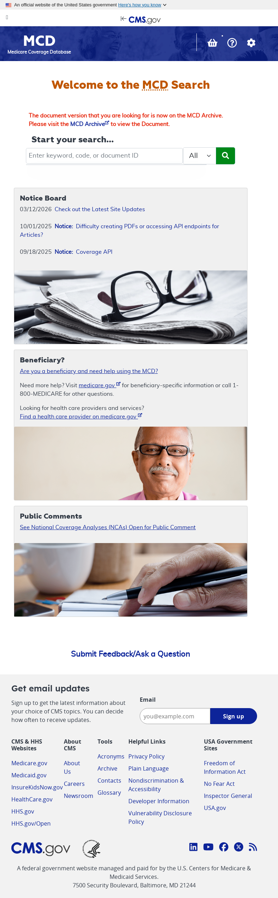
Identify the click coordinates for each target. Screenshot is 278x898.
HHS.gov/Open (31, 823)
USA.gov (215, 808)
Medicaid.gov (28, 775)
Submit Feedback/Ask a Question (130, 654)
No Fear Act (219, 784)
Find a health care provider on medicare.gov (81, 416)
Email (148, 699)
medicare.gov (100, 385)
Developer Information (158, 801)
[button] (232, 43)
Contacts (109, 780)
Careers (74, 784)
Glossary (109, 792)
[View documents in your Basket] (213, 44)
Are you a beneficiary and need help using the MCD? (89, 371)
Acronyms (111, 756)
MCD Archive (89, 124)
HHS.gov (22, 811)
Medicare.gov (29, 763)
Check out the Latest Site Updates (100, 209)
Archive (107, 768)
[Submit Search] (225, 155)
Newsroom (78, 796)
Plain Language (148, 768)
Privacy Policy (146, 756)
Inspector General (228, 796)
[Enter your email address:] (175, 716)
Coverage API (83, 252)
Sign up (233, 716)
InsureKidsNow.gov (37, 787)
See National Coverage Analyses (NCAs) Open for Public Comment (108, 527)
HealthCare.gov (31, 799)
